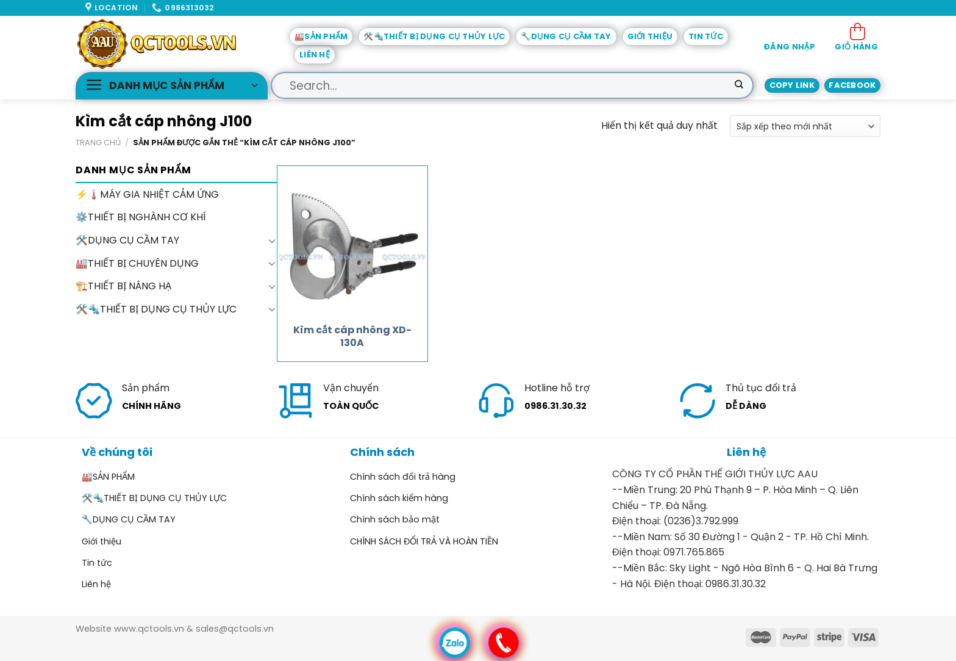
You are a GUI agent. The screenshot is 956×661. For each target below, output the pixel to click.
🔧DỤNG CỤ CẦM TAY (566, 36)
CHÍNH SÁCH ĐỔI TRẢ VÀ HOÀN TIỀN (424, 541)
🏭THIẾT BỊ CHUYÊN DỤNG (137, 263)
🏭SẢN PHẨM (321, 36)
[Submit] (739, 85)
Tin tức (705, 36)
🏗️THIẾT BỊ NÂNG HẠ (123, 286)
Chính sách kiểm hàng (399, 498)
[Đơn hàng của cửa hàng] (805, 126)
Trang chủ (98, 142)
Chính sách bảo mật (395, 519)
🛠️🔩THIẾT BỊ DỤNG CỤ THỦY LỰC (434, 36)
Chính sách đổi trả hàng (402, 477)
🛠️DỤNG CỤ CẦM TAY (127, 240)
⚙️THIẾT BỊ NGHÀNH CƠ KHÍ (141, 218)
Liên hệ (314, 54)
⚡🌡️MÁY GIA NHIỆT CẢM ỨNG (147, 194)
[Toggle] (272, 240)
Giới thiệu (650, 36)
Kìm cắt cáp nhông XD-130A (352, 337)
